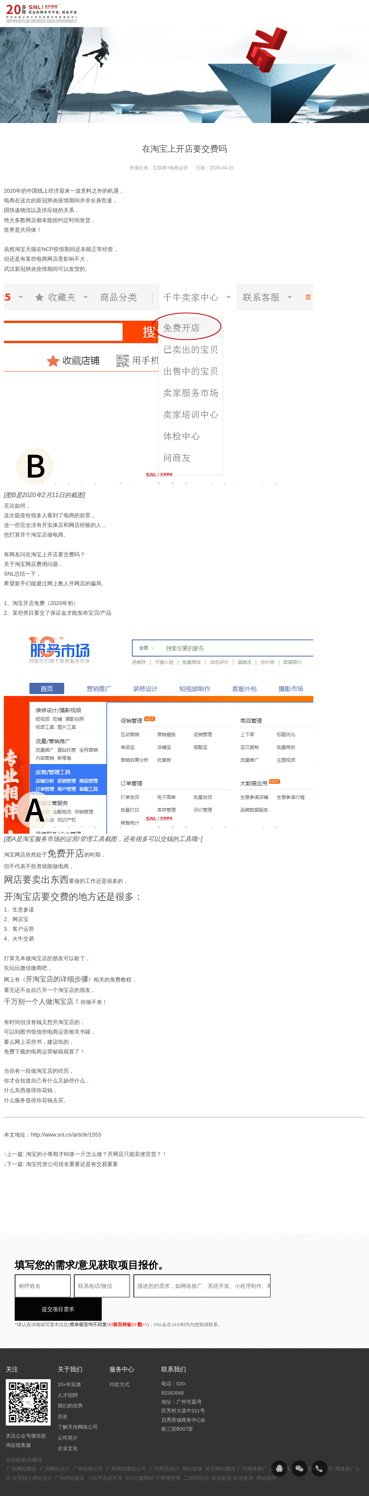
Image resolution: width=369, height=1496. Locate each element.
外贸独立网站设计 (32, 1455)
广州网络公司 (318, 1445)
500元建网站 (139, 1455)
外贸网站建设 (220, 1445)
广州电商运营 (88, 1445)
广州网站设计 (55, 1445)
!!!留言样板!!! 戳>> (127, 1301)
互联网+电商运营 (170, 168)
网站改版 (192, 1445)
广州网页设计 (164, 1445)
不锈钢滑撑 (168, 1455)
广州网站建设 (22, 1445)
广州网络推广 (252, 1445)
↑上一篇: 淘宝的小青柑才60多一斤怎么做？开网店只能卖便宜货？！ (85, 1154)
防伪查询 (243, 1455)
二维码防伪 (196, 1455)
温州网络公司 (285, 1445)
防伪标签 (222, 1455)
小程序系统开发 (105, 1455)
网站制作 (266, 1455)
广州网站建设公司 (126, 1445)
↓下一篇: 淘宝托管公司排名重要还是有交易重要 (61, 1164)
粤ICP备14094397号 (197, 1484)
